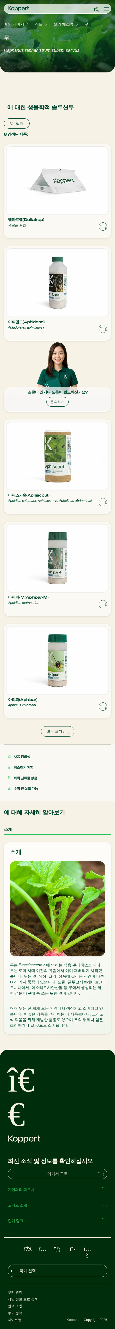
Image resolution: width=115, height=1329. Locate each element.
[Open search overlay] (97, 9)
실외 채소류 (63, 24)
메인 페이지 (14, 24)
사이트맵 (14, 1320)
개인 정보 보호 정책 (23, 1299)
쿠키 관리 (15, 1292)
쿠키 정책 (15, 1313)
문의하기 (57, 402)
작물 (39, 24)
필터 (17, 123)
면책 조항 (15, 1306)
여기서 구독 (76, 1174)
